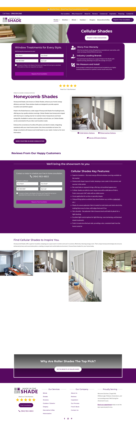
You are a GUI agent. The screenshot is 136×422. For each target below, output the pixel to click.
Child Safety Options (87, 126)
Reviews (73, 389)
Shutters (46, 393)
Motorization (47, 406)
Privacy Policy (75, 417)
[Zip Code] (52, 53)
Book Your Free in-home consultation (30, 134)
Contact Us (74, 403)
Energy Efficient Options (98, 131)
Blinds (45, 386)
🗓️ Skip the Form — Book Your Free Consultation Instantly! (68, 2)
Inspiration (74, 393)
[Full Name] (27, 48)
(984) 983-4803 (41, 169)
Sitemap (98, 417)
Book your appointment (105, 397)
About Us (74, 386)
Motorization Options (108, 126)
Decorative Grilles (49, 403)
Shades (45, 389)
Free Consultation (25, 398)
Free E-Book (75, 399)
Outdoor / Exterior (49, 396)
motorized (116, 192)
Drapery (45, 399)
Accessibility (91, 417)
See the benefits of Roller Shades (68, 362)
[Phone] (27, 53)
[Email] (52, 48)
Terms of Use (83, 417)
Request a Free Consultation (39, 67)
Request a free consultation (96, 31)
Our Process (75, 396)
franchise (88, 419)
